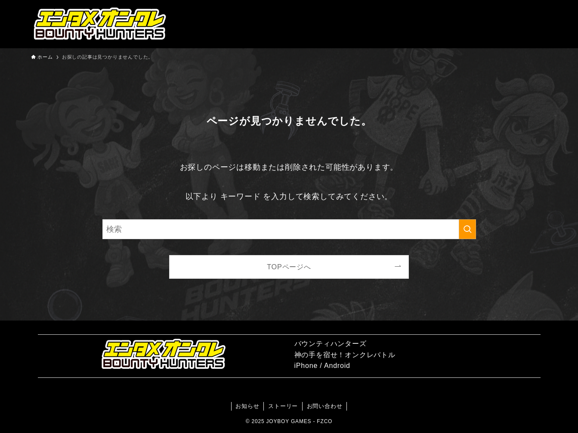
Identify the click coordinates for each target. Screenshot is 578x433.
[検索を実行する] (467, 229)
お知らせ (247, 406)
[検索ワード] (289, 229)
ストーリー (283, 406)
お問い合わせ (325, 406)
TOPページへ (289, 267)
